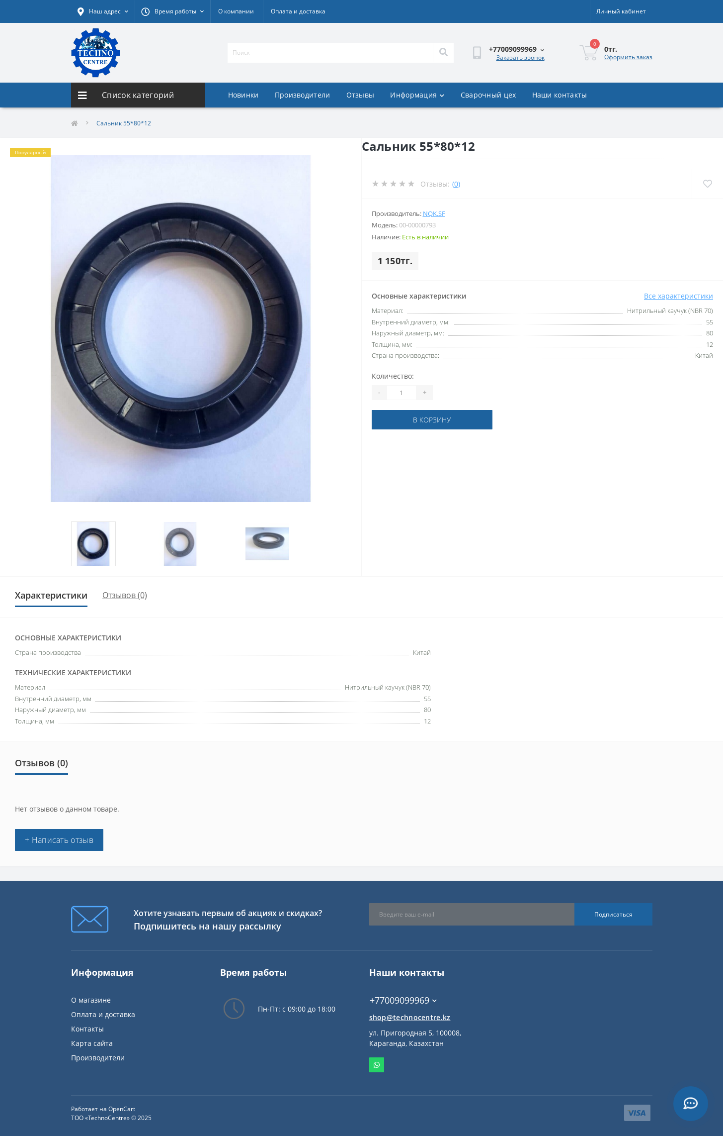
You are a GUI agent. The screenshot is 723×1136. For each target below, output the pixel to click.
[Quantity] (401, 392)
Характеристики (51, 595)
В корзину (432, 419)
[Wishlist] (707, 184)
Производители (302, 95)
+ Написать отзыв (59, 839)
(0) (456, 184)
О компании (236, 11)
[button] (172, 11)
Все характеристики (678, 296)
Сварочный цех (488, 95)
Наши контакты (559, 95)
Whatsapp (377, 1064)
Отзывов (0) (124, 595)
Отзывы (360, 95)
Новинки (243, 95)
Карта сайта (92, 1043)
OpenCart (121, 1109)
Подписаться (613, 914)
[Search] (443, 53)
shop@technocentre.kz (410, 1017)
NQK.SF (434, 213)
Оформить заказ (628, 57)
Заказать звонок (520, 57)
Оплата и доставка (298, 11)
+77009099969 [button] (403, 1000)
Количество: (393, 376)
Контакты (87, 1028)
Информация (417, 95)
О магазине (91, 1000)
